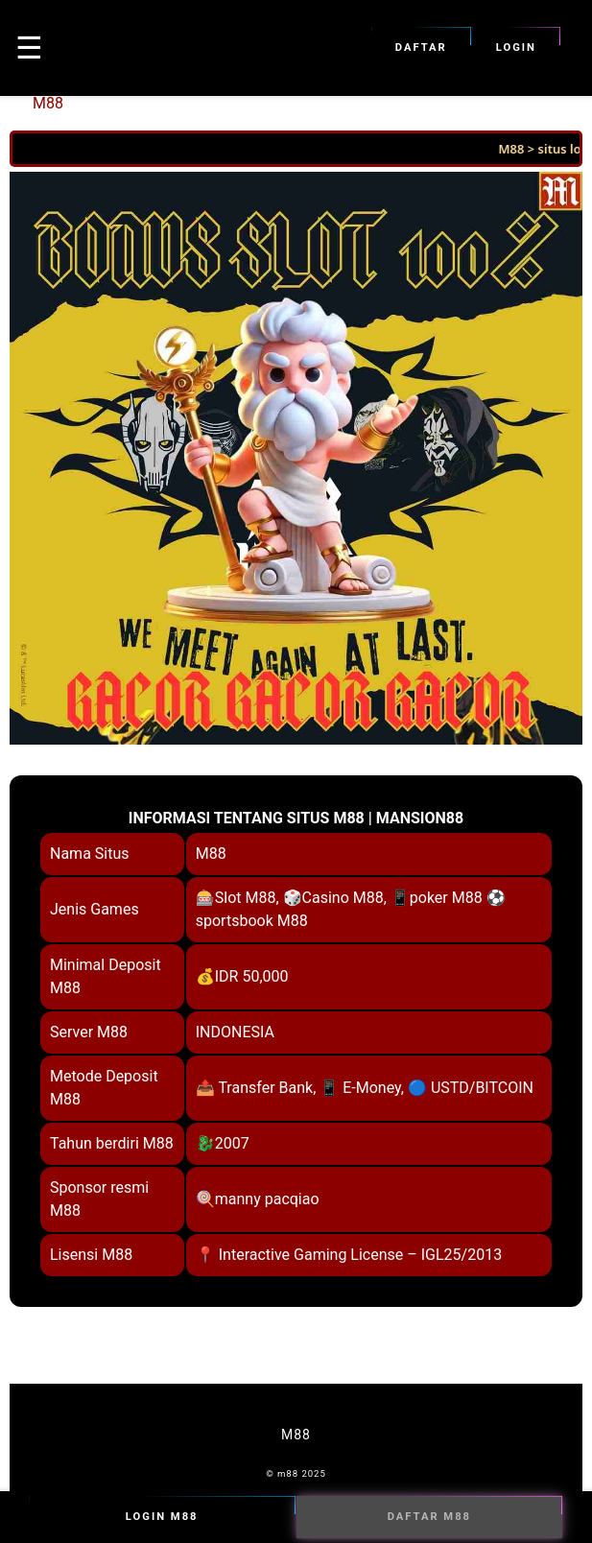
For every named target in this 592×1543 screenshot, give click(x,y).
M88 (48, 103)
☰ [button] (29, 48)
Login (516, 48)
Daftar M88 (429, 1517)
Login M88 (162, 1517)
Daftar (421, 48)
